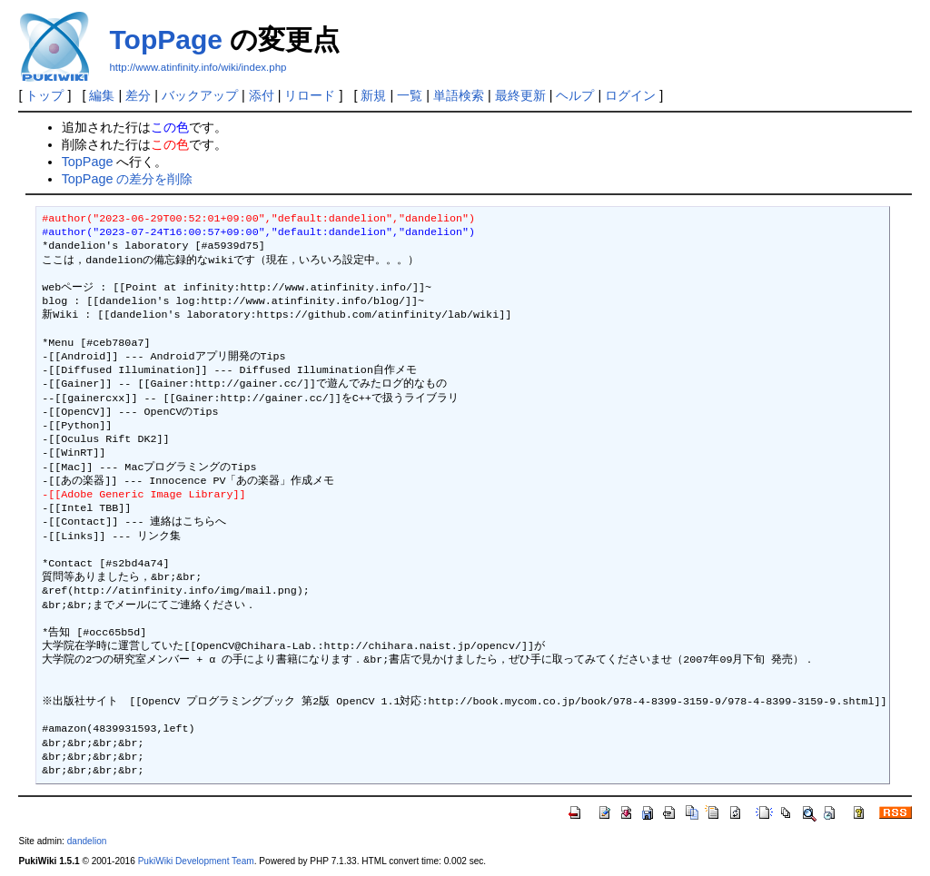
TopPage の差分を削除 (127, 179)
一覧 (409, 95)
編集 (101, 95)
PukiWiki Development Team (196, 861)
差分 (138, 95)
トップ (44, 95)
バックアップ (200, 95)
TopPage (165, 39)
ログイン (630, 95)
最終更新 (520, 95)
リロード (309, 95)
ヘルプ (575, 95)
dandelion (87, 841)
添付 (261, 95)
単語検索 (458, 95)
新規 (373, 95)
